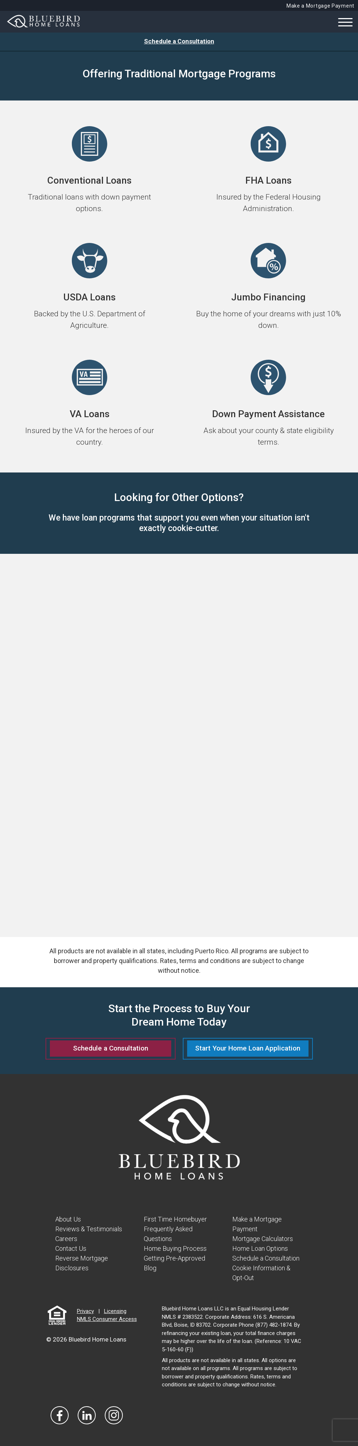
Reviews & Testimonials (88, 1229)
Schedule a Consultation (179, 41)
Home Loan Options (260, 1248)
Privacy (85, 1311)
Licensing (115, 1311)
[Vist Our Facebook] (60, 1415)
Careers (66, 1238)
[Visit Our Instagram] (114, 1415)
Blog (150, 1268)
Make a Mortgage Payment (320, 6)
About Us (68, 1219)
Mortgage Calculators (262, 1238)
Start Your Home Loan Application (247, 1048)
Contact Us (70, 1248)
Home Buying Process (175, 1248)
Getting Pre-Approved (174, 1258)
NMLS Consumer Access (107, 1319)
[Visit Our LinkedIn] (87, 1415)
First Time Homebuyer (175, 1219)
